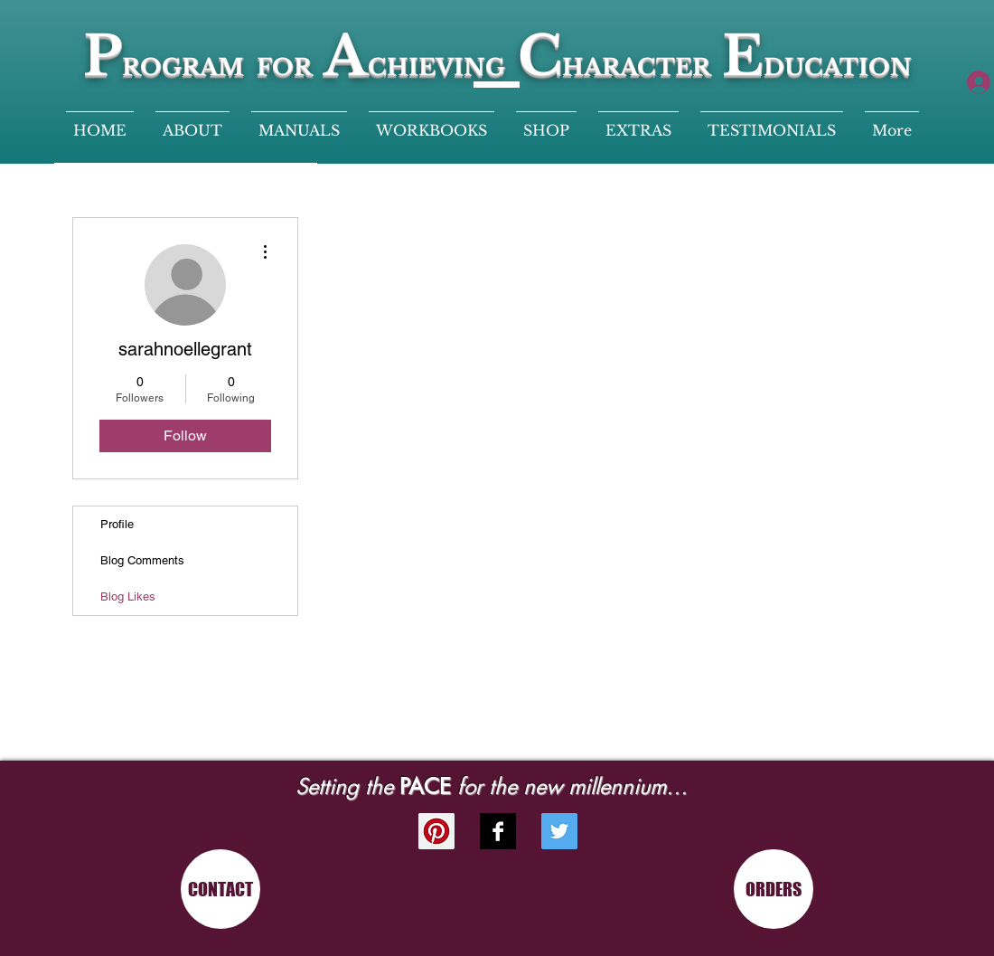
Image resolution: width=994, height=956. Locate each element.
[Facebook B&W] (498, 831)
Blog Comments (142, 560)
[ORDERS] (773, 889)
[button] (638, 122)
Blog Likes (127, 596)
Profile (117, 524)
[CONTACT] (220, 889)
